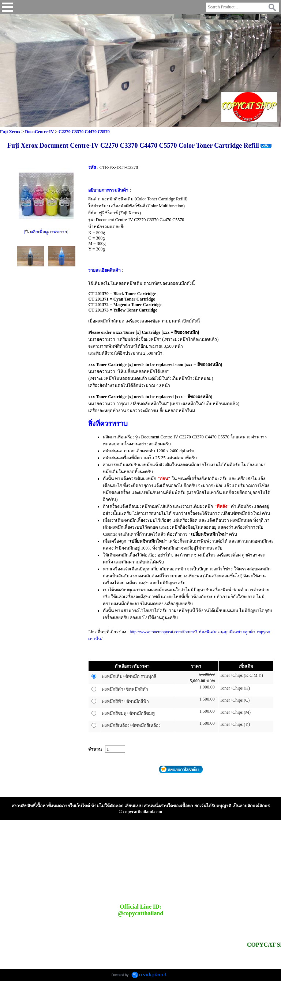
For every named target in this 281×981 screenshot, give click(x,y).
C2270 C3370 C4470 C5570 (84, 131)
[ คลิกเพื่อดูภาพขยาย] (46, 231)
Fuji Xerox (10, 131)
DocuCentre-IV (39, 131)
